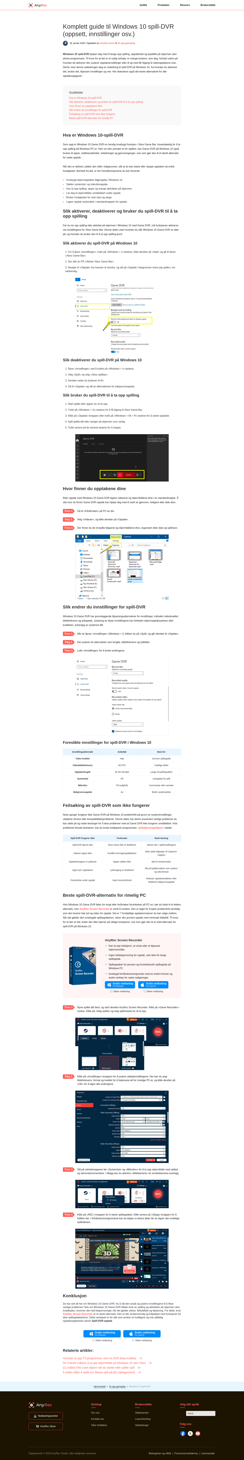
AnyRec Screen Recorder (94, 909)
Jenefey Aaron (107, 43)
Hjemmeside (100, 1386)
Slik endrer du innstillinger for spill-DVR (90, 110)
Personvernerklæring (186, 1453)
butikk (143, 5)
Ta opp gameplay (126, 43)
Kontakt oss (97, 1419)
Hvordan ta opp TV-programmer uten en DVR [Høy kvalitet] (102, 1358)
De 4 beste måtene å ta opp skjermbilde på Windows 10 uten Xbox (107, 1363)
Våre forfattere (99, 1425)
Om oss (95, 1412)
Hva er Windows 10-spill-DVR (85, 98)
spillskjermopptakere (150, 827)
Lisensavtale (208, 1453)
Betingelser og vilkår (160, 1453)
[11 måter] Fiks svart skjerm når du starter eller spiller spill (102, 1368)
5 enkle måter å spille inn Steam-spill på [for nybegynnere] (102, 1372)
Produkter (163, 5)
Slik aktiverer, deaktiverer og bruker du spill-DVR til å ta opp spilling (106, 102)
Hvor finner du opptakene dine (85, 106)
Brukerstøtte (208, 5)
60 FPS (122, 765)
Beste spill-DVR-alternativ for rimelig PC (91, 118)
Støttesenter (142, 1412)
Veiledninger (142, 1425)
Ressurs (185, 5)
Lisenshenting (142, 1419)
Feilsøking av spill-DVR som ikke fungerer (92, 114)
